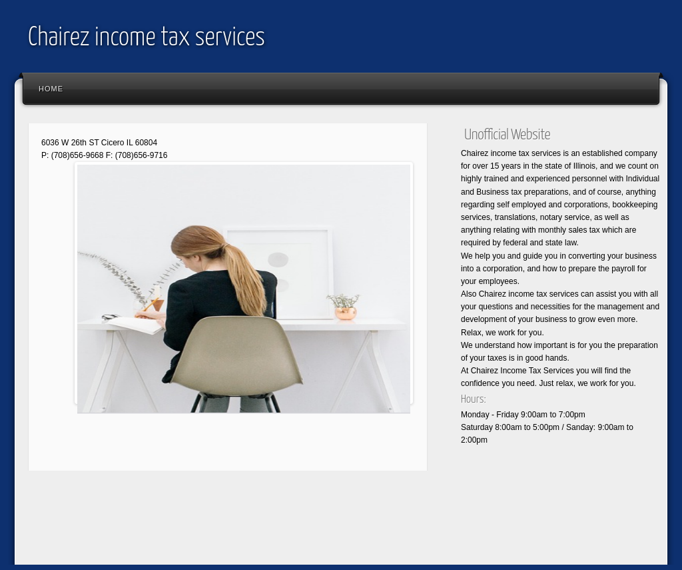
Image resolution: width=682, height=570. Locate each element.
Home (51, 89)
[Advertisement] (263, 527)
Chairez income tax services (146, 38)
